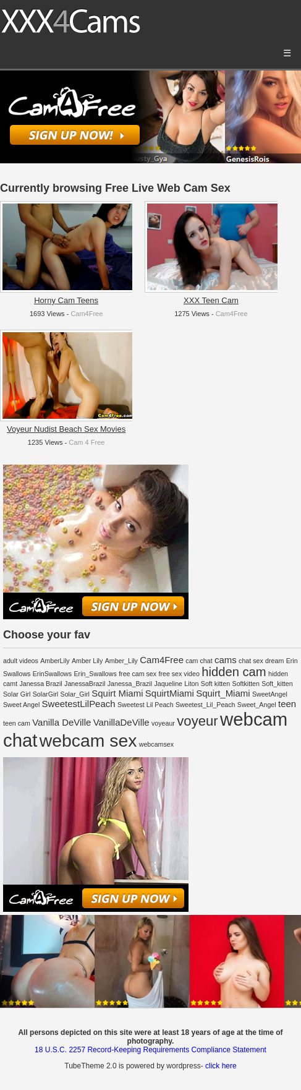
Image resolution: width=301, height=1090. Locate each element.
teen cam (16, 723)
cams (225, 659)
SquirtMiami (169, 693)
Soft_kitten (276, 683)
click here (221, 1066)
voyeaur (163, 723)
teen (287, 703)
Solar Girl (16, 694)
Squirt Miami (117, 693)
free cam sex (137, 673)
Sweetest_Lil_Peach (205, 704)
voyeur (197, 721)
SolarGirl (45, 694)
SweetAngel (269, 694)
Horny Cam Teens (66, 300)
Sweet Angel (21, 704)
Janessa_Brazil (130, 683)
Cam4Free (86, 313)
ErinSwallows (52, 673)
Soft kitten (215, 683)
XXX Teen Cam (211, 300)
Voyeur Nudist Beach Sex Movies (66, 429)
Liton (191, 683)
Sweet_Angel (256, 704)
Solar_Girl (75, 694)
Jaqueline (168, 683)
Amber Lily (87, 660)
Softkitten (246, 683)
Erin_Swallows (95, 673)
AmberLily (54, 660)
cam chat (198, 660)
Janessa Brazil (40, 683)
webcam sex (88, 740)
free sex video (178, 673)
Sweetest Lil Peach (145, 704)
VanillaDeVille (121, 722)
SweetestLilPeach (79, 703)
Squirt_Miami (223, 693)
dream (274, 660)
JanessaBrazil (84, 683)
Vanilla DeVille (61, 722)
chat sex (251, 660)
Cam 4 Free (86, 442)
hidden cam (233, 672)
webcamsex (156, 744)
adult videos (20, 660)
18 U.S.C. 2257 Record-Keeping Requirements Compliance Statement (150, 1049)
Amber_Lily (121, 660)
